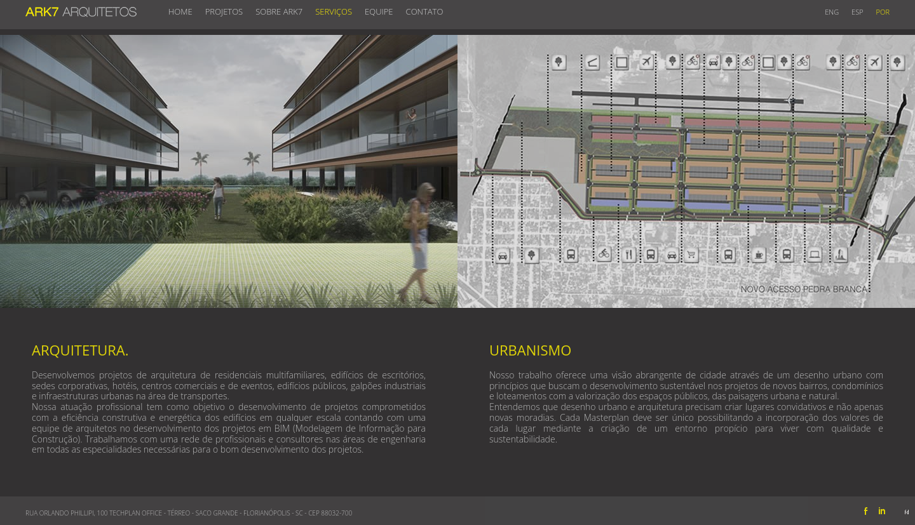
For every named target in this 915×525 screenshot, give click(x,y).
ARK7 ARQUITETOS (81, 9)
